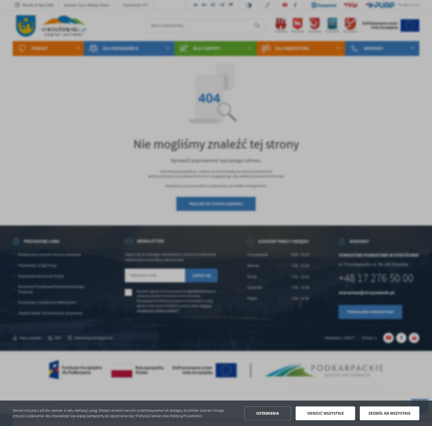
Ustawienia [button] (267, 413)
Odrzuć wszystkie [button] (325, 413)
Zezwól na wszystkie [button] (389, 413)
